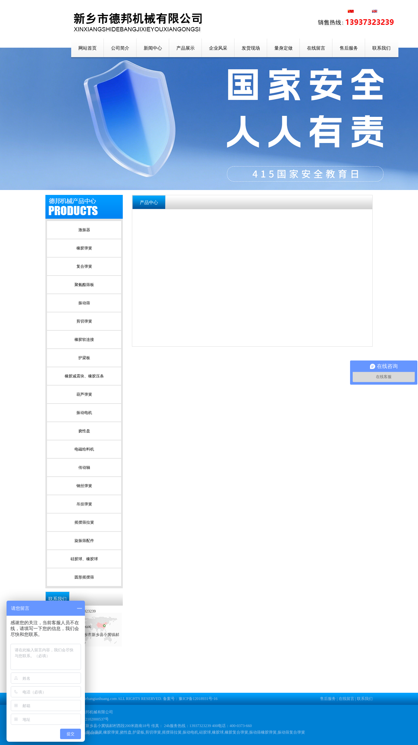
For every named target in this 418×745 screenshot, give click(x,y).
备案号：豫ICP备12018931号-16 (190, 698)
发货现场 (251, 48)
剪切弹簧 (84, 321)
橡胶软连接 (84, 339)
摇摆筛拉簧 (84, 522)
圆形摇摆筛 (84, 577)
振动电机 (84, 412)
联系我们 (381, 48)
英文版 (381, 11)
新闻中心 (153, 48)
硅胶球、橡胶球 (84, 559)
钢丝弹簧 (84, 485)
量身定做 (283, 48)
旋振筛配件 (84, 540)
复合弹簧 (84, 266)
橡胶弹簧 (84, 248)
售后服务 (349, 48)
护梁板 (84, 358)
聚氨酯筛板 (84, 284)
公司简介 (120, 48)
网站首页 (87, 48)
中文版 (363, 11)
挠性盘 (84, 431)
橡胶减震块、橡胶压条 (84, 376)
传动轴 (84, 467)
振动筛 (84, 303)
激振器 (84, 230)
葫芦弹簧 (84, 394)
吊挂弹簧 (84, 504)
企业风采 (218, 48)
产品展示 (185, 48)
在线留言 (316, 48)
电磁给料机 (84, 449)
